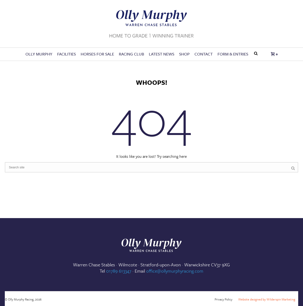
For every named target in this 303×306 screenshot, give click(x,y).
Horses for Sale (97, 54)
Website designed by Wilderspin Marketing (266, 299)
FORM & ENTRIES (233, 54)
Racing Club (131, 54)
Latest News (161, 54)
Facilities (66, 54)
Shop (184, 54)
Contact (203, 54)
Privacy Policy (223, 299)
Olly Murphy (38, 54)
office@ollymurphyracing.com (174, 271)
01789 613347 (118, 271)
